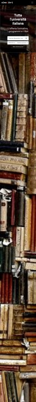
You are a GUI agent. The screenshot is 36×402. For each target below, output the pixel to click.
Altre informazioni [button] (18, 47)
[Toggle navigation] (32, 2)
